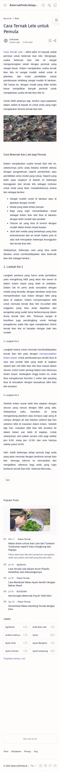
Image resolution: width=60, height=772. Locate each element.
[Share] (54, 40)
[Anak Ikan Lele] (44, 627)
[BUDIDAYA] (22, 591)
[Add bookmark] (50, 40)
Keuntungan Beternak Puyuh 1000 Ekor (30, 595)
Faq (36, 751)
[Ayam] (44, 635)
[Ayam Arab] (16, 643)
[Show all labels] (14, 658)
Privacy (27, 751)
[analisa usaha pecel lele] (16, 635)
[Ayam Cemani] (16, 651)
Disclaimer (16, 751)
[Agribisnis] (21, 564)
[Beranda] (8, 18)
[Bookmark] (55, 5)
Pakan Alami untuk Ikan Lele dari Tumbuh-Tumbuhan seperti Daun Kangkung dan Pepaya (31, 546)
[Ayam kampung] (44, 651)
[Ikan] (17, 18)
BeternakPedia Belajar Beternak (24, 5)
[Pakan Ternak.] (24, 539)
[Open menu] (5, 5)
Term (6, 751)
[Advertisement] (30, 698)
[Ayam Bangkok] (44, 643)
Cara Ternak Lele (13, 52)
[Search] (43, 5)
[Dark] (49, 5)
